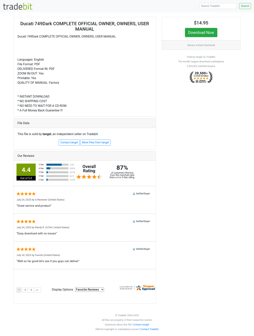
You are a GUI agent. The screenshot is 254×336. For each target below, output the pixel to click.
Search (245, 6)
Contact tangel (69, 142)
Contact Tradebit (149, 329)
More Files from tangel (95, 142)
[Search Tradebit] (218, 6)
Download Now (201, 32)
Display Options (62, 289)
